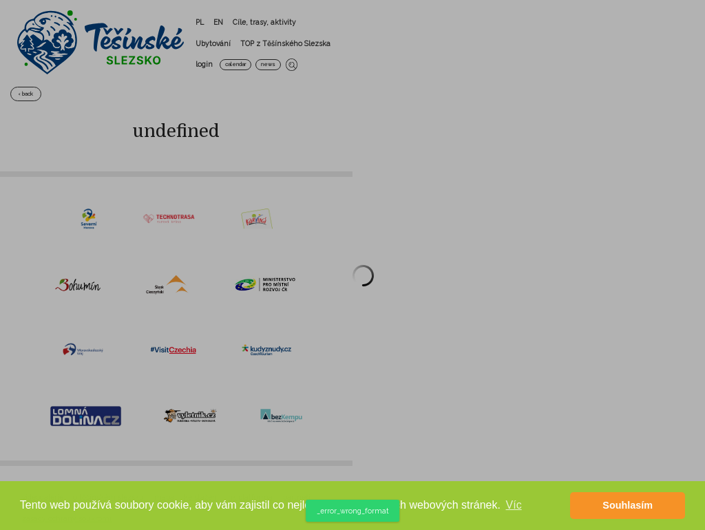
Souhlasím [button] (627, 505)
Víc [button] (514, 505)
